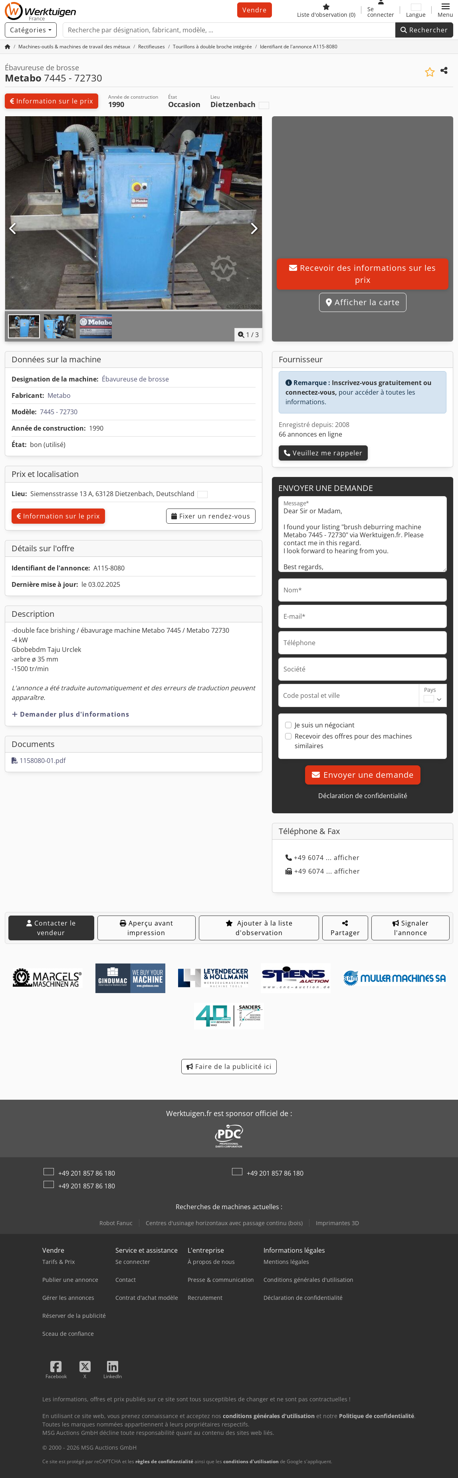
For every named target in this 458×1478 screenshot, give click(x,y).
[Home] (74, 46)
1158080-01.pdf (38, 760)
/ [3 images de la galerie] (248, 334)
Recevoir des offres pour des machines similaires (353, 741)
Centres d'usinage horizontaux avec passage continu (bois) (224, 1223)
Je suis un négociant (325, 725)
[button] (445, 10)
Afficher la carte (363, 302)
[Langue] (416, 10)
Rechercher (424, 30)
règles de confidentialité (164, 1461)
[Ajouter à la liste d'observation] (429, 72)
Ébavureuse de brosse (135, 379)
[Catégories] (31, 30)
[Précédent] (13, 229)
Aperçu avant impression (146, 928)
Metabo (59, 395)
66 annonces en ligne (310, 434)
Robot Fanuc (116, 1223)
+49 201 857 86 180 (86, 1173)
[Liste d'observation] (326, 10)
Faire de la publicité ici (229, 1066)
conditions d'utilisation (251, 1461)
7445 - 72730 (58, 411)
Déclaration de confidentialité (362, 795)
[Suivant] (253, 229)
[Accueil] (7, 46)
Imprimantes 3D (337, 1223)
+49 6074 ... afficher (323, 857)
